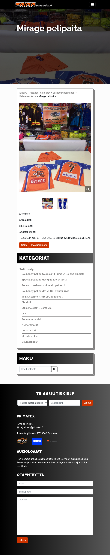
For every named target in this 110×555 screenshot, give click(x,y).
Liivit (24, 313)
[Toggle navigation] (92, 4)
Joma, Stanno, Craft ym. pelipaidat (42, 296)
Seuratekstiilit (30, 341)
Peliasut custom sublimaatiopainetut (43, 285)
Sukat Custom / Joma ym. (37, 308)
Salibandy (45, 92)
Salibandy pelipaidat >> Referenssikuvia (45, 291)
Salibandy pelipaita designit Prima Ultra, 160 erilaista (53, 274)
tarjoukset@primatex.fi (30, 427)
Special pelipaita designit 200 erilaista (44, 279)
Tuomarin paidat (31, 319)
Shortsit (26, 302)
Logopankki (29, 330)
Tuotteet (33, 92)
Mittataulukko (30, 336)
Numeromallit (30, 325)
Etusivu (23, 92)
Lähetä (87, 402)
